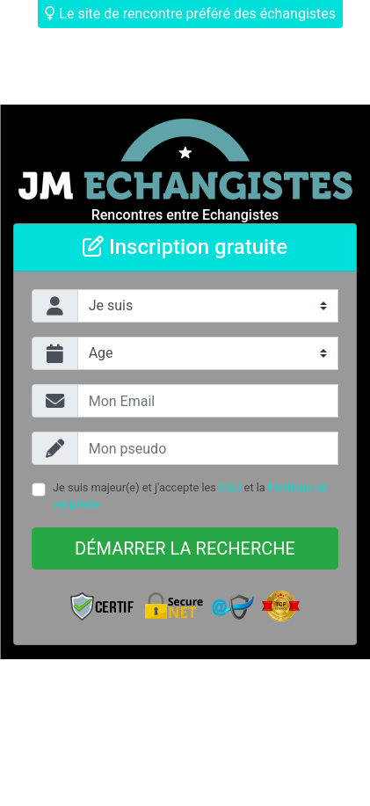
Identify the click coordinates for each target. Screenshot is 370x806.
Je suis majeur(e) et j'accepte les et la (190, 496)
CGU (230, 487)
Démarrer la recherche (185, 548)
